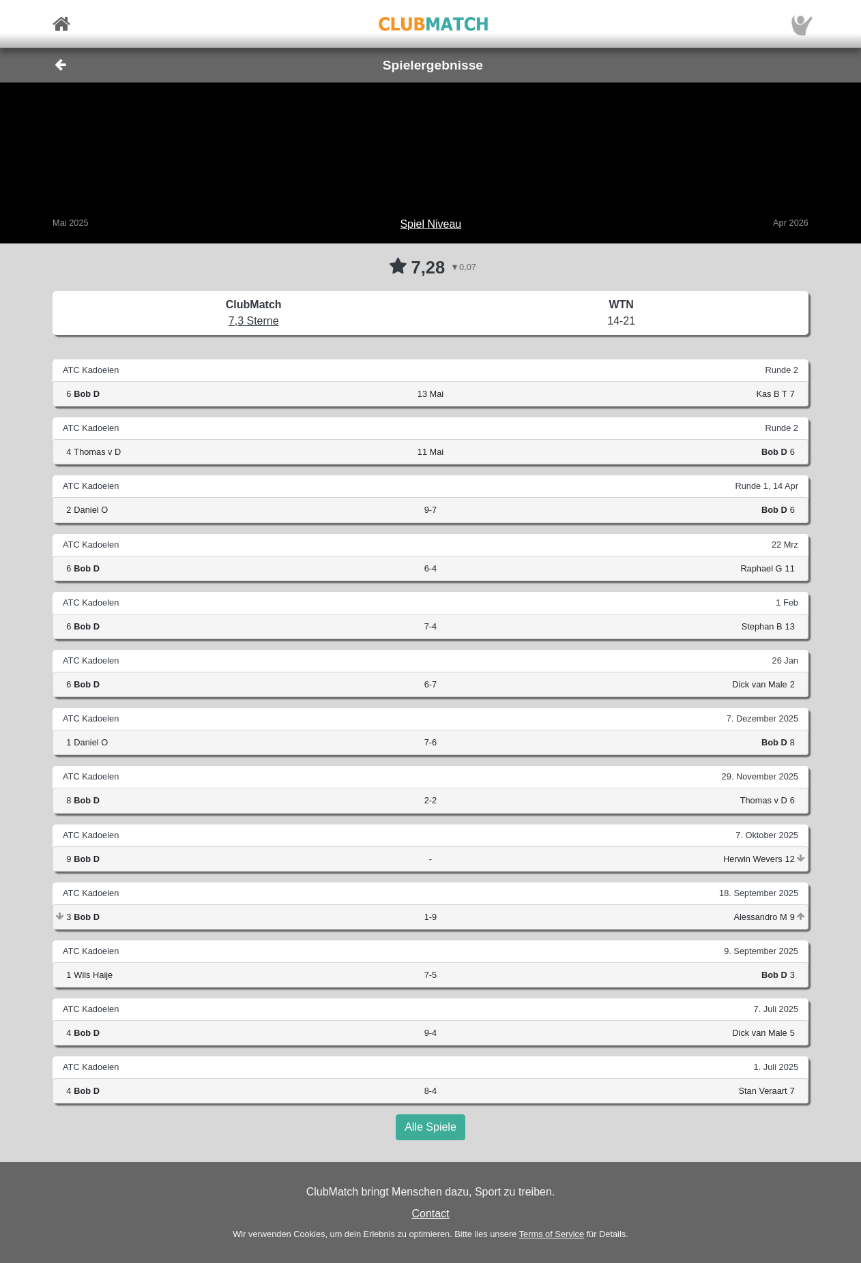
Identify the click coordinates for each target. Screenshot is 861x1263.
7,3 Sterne (254, 321)
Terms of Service (551, 1234)
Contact (430, 1213)
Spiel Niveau (430, 224)
